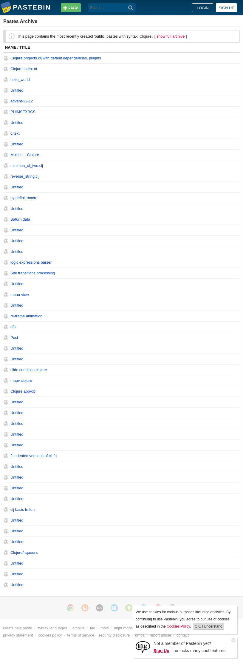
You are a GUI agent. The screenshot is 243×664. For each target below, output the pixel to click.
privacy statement (18, 635)
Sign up (226, 8)
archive (78, 628)
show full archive (171, 36)
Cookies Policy (178, 626)
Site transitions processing (32, 273)
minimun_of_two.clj (26, 165)
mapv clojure (21, 380)
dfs (13, 327)
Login (203, 8)
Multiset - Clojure (24, 155)
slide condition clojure (28, 370)
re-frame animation (26, 316)
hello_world (20, 79)
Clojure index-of (23, 69)
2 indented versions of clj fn (33, 456)
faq (92, 628)
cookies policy (50, 635)
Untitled (16, 90)
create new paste (17, 628)
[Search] (131, 7)
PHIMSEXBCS (22, 112)
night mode (123, 628)
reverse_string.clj (24, 176)
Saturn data (20, 219)
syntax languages (52, 628)
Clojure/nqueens (24, 552)
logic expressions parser (31, 262)
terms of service (80, 635)
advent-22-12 (21, 101)
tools (104, 628)
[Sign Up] (143, 646)
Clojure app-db (22, 391)
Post (14, 337)
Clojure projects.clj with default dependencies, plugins (55, 58)
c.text (15, 133)
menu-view (19, 294)
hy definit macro (23, 198)
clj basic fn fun (22, 509)
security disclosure (114, 635)
